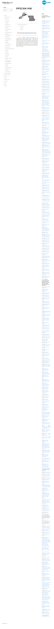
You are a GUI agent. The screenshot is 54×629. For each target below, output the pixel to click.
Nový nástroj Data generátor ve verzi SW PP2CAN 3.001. (46, 554)
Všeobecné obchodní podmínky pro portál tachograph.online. (45, 47)
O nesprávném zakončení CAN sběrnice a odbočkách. (46, 266)
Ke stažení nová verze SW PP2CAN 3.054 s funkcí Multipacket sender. (46, 235)
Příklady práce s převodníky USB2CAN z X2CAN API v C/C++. (46, 430)
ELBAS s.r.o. (48, 577)
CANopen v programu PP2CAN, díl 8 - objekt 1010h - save (45, 369)
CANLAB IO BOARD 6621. (45, 616)
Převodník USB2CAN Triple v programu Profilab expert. (46, 260)
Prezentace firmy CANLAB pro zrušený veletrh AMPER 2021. (46, 437)
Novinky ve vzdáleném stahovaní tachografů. (45, 441)
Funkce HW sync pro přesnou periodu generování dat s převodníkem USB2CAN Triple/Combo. (46, 408)
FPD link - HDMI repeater (7, 69)
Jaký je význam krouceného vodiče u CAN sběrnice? (45, 270)
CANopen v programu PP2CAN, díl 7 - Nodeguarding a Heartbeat (46, 373)
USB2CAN (30, 32)
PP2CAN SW (7, 19)
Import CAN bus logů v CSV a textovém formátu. (46, 355)
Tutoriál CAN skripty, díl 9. (45, 201)
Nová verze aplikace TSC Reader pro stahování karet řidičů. (46, 315)
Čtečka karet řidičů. (48, 477)
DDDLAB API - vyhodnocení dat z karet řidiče (45, 376)
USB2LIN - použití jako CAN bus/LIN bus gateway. (46, 305)
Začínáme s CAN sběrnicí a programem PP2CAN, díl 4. (46, 155)
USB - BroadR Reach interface (8, 64)
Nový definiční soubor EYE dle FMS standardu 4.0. (45, 290)
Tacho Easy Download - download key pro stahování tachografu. (46, 204)
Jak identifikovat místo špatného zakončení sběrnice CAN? (46, 273)
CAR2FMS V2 (7, 53)
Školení (5, 84)
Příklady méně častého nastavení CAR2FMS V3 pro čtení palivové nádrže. (46, 485)
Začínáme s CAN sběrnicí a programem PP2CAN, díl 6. (46, 132)
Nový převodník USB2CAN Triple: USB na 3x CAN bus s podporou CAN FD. (46, 559)
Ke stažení (5, 81)
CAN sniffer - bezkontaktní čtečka (8, 34)
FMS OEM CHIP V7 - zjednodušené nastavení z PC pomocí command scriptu (46, 527)
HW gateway (46, 362)
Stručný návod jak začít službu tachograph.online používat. (45, 43)
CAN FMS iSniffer (7, 38)
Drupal (7, 623)
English (44, 9)
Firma (46, 577)
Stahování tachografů (7, 73)
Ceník (5, 82)
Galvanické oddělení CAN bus (8, 40)
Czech (44, 7)
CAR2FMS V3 (7, 55)
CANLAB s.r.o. (7, 2)
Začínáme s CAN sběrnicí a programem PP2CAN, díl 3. (46, 161)
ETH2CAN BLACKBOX (8, 32)
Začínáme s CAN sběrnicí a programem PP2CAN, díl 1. (46, 170)
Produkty (5, 15)
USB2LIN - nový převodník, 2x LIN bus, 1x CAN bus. (46, 308)
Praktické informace (7, 74)
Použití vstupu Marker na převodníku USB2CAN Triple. (45, 455)
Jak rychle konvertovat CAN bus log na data (46, 461)
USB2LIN (6, 27)
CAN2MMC (6, 42)
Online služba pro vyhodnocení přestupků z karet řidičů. (46, 469)
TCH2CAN (6, 50)
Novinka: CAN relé (47, 91)
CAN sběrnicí (31, 43)
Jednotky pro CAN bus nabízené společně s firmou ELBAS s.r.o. (46, 277)
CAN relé (6, 56)
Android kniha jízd (8, 45)
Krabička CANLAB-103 (8, 67)
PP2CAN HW (7, 21)
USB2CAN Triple (7, 24)
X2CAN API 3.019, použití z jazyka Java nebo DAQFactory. (46, 225)
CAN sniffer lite (7, 36)
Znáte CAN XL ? (47, 520)
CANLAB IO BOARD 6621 (8, 59)
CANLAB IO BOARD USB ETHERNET (8, 61)
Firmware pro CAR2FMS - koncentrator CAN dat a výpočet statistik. (46, 612)
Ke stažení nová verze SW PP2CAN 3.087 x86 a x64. (46, 28)
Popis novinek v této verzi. (46, 330)
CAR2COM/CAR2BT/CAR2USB (8, 48)
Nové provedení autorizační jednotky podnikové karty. (46, 420)
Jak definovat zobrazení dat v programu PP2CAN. (45, 482)
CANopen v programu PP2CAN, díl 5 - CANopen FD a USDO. (45, 388)
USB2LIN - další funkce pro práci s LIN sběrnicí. (46, 299)
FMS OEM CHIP (7, 47)
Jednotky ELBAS (7, 71)
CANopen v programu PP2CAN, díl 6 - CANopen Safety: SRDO (45, 384)
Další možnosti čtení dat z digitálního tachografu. (45, 416)
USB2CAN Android (8, 29)
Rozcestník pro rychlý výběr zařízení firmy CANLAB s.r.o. (46, 574)
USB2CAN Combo (8, 26)
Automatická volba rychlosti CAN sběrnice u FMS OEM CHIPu (46, 312)
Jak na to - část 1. (48, 499)
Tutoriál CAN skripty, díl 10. (46, 197)
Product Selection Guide (8, 18)
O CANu (5, 76)
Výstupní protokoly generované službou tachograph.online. (46, 434)
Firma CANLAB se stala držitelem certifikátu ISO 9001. (46, 606)
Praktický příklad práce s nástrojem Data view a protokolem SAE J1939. (46, 413)
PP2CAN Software (7, 79)
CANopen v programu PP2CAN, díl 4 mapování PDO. (45, 391)
